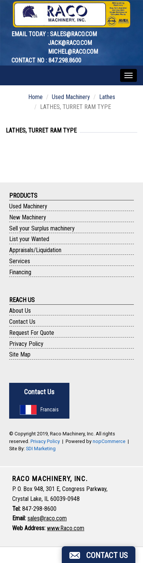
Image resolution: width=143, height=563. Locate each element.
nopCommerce (109, 441)
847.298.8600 (64, 60)
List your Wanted (29, 239)
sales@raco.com (73, 34)
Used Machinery (71, 97)
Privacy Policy (26, 343)
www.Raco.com (65, 528)
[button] (98, 554)
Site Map (20, 354)
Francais (39, 409)
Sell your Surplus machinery (42, 228)
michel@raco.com (73, 51)
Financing (20, 272)
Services (19, 261)
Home (35, 97)
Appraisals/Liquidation (35, 250)
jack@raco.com (70, 42)
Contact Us (22, 321)
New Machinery (27, 217)
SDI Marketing (41, 448)
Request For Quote (31, 332)
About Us (20, 310)
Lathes (107, 97)
